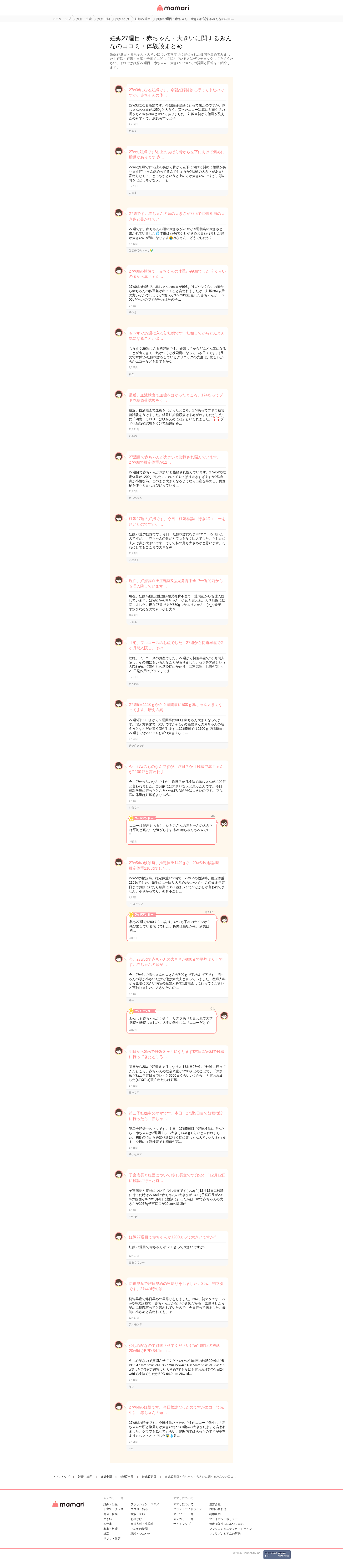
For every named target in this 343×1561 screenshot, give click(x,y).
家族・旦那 (138, 1514)
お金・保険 (110, 1514)
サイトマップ (182, 1524)
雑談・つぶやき (141, 1533)
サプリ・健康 (112, 1538)
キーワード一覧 (183, 1514)
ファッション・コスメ (145, 1504)
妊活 (106, 1533)
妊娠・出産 (110, 1504)
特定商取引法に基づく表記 (226, 1524)
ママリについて (183, 1504)
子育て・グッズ (113, 1509)
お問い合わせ (217, 1509)
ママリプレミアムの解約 (225, 1533)
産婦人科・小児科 (142, 1524)
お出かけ (136, 1519)
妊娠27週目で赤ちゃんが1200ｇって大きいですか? (172, 1237)
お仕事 (107, 1524)
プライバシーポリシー (223, 1519)
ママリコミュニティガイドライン (230, 1529)
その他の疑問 (139, 1529)
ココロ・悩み (139, 1509)
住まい (107, 1519)
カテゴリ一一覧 (183, 1519)
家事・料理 (110, 1529)
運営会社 (215, 1504)
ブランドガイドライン (187, 1509)
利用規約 (215, 1514)
